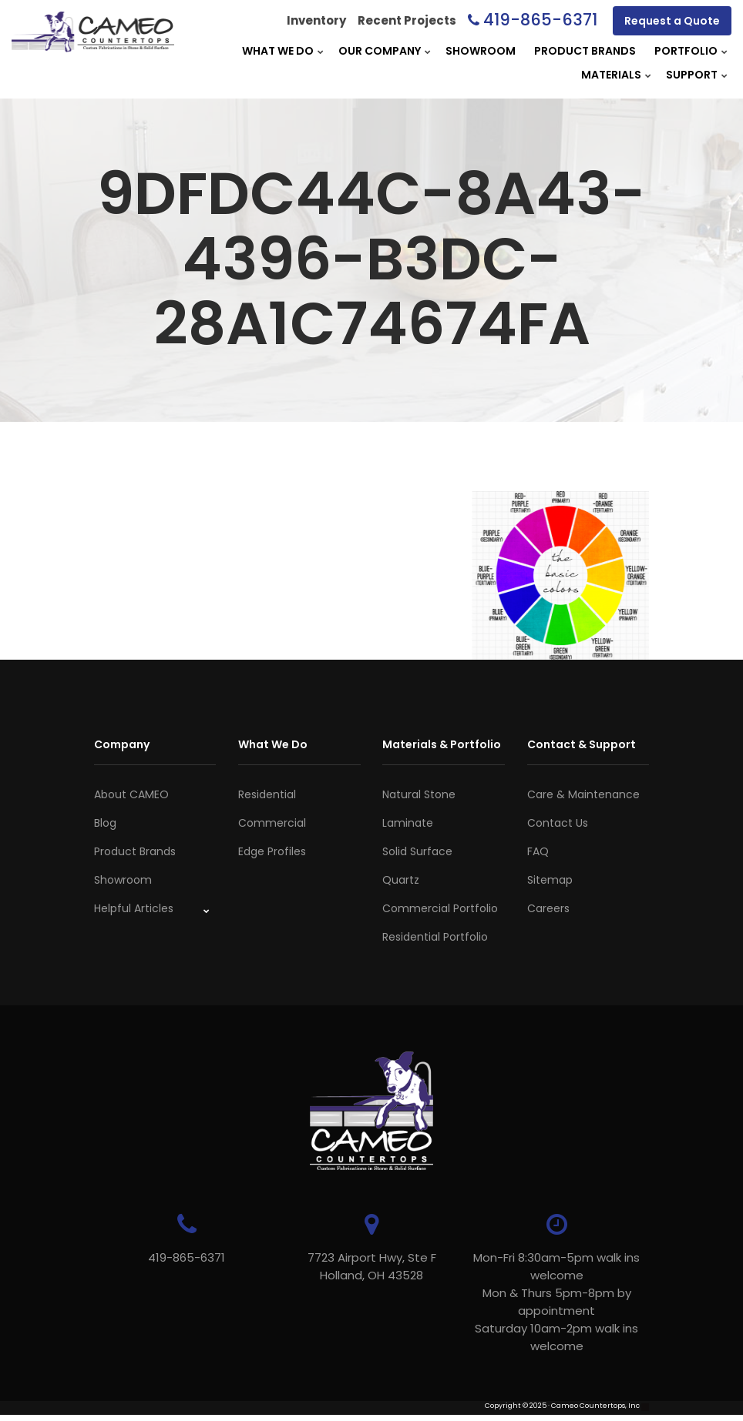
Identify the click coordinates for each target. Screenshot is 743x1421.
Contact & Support (581, 744)
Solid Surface (417, 851)
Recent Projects (407, 20)
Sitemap (550, 880)
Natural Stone (419, 794)
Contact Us (557, 823)
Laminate (407, 823)
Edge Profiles (272, 851)
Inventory (316, 20)
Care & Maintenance (583, 794)
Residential (267, 794)
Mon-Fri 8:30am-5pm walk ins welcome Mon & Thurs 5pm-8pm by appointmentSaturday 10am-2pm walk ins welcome (556, 1301)
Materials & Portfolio (441, 744)
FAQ (538, 851)
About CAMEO (131, 794)
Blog (105, 823)
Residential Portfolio (435, 937)
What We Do (278, 51)
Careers (548, 908)
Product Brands (585, 51)
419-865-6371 (540, 19)
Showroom (480, 51)
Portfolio (686, 51)
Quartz (400, 880)
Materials (611, 74)
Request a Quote (672, 20)
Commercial (272, 823)
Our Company (379, 51)
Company (122, 744)
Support (692, 74)
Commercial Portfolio (440, 908)
